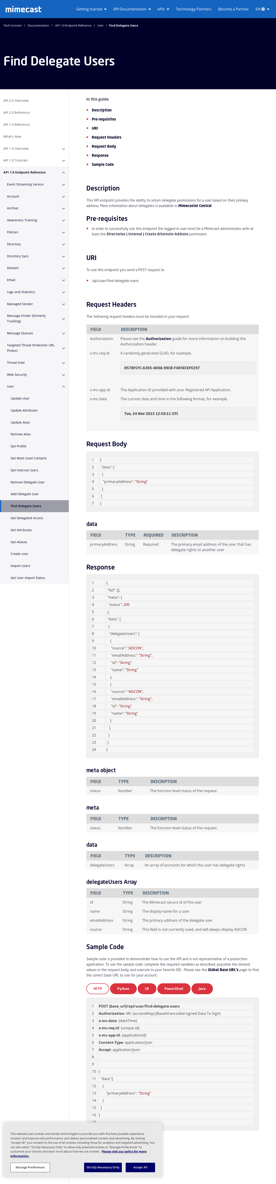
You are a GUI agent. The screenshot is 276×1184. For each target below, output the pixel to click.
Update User (20, 398)
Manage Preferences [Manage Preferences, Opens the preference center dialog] (30, 1167)
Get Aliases (19, 542)
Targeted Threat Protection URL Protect (30, 348)
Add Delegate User (25, 494)
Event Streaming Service (25, 184)
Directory (14, 244)
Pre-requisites (104, 119)
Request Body (104, 146)
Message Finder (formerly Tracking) (26, 318)
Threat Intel (16, 362)
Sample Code (103, 164)
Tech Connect (12, 25)
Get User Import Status (28, 578)
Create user (19, 554)
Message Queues (20, 333)
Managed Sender (20, 304)
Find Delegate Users (26, 506)
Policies (12, 232)
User (100, 25)
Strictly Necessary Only (103, 1167)
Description (102, 110)
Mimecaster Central (195, 205)
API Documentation (132, 9)
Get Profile (18, 446)
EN (262, 9)
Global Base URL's (223, 969)
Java (202, 988)
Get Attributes (21, 530)
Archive (12, 208)
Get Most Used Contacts (29, 458)
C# (147, 988)
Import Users (20, 566)
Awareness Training (22, 220)
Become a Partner (233, 9)
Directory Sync (18, 256)
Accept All (140, 1167)
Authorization (158, 338)
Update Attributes (24, 410)
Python (123, 988)
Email (11, 280)
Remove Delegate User (28, 482)
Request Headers (106, 137)
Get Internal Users (24, 470)
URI (95, 128)
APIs (163, 9)
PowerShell (174, 988)
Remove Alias (21, 434)
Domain (13, 268)
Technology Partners (193, 9)
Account (13, 196)
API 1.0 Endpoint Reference (73, 25)
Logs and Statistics (21, 292)
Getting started (91, 9)
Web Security (17, 374)
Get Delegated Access (27, 518)
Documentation (38, 25)
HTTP (98, 988)
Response (100, 155)
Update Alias (20, 422)
